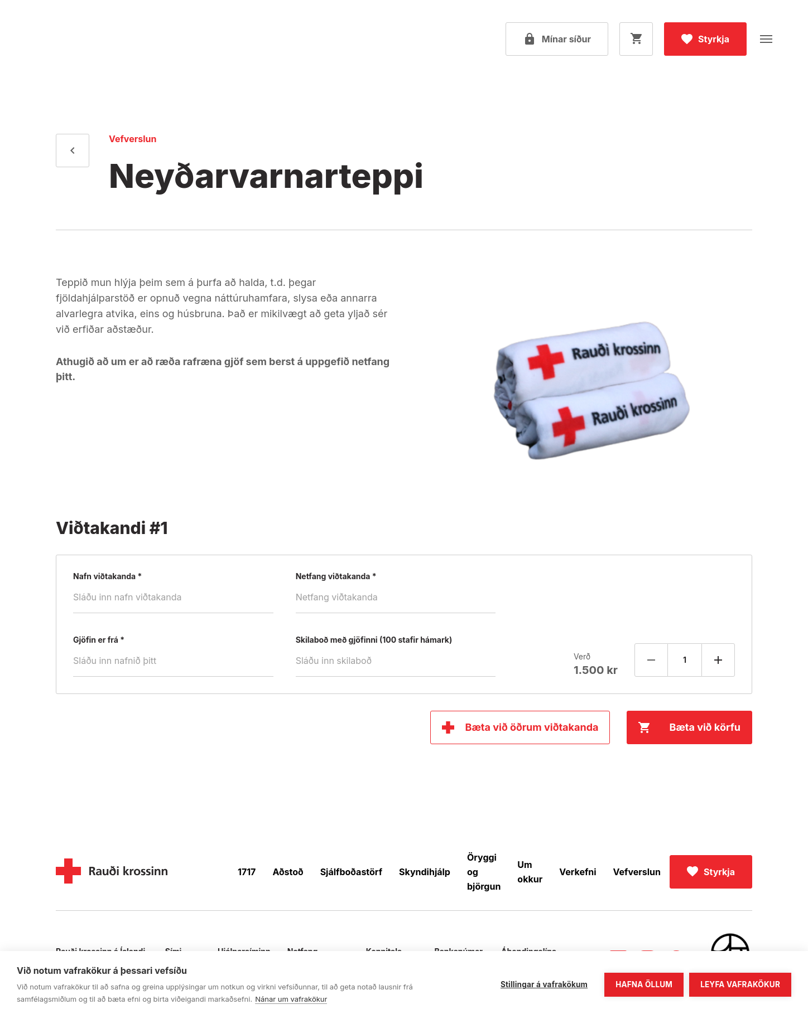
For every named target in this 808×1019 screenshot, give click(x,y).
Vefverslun (637, 871)
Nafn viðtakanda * (107, 576)
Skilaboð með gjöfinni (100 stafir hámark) (374, 639)
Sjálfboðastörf (351, 871)
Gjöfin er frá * (98, 639)
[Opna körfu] (636, 39)
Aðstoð (287, 871)
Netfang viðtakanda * (336, 576)
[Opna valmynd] (766, 39)
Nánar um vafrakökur (291, 998)
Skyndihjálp (424, 871)
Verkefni (577, 871)
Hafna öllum (643, 984)
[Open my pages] (557, 39)
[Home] (111, 871)
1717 (247, 871)
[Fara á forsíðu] (80, 39)
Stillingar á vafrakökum (544, 984)
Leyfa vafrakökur (740, 984)
